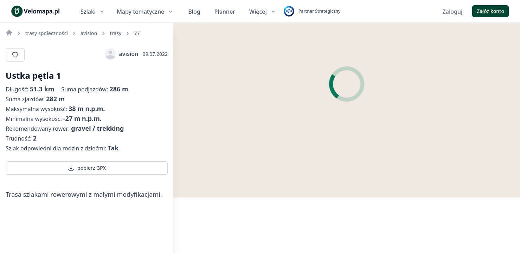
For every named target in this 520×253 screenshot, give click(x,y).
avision (121, 53)
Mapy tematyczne (145, 11)
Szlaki (93, 11)
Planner (224, 11)
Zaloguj (453, 11)
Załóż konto (490, 11)
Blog (194, 11)
